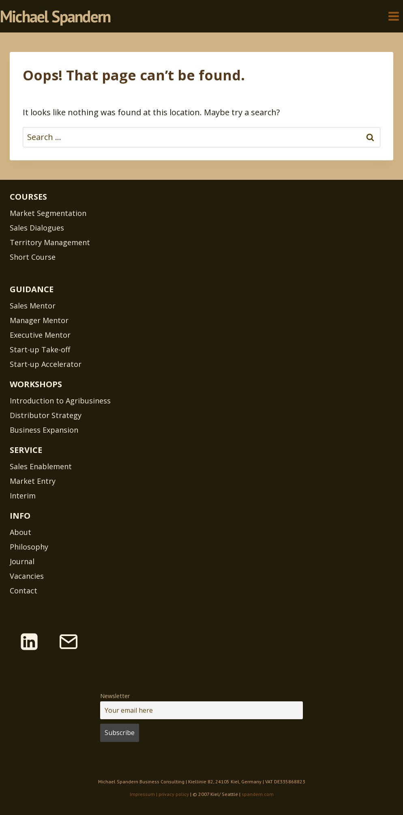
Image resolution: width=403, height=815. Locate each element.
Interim (23, 495)
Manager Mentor (39, 320)
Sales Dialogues (37, 228)
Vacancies (27, 576)
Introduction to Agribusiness (60, 400)
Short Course (33, 257)
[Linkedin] (29, 641)
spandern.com (258, 794)
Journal (22, 561)
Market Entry (33, 481)
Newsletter (115, 696)
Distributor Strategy (45, 415)
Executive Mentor (40, 335)
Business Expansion (44, 430)
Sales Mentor (33, 305)
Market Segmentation (48, 213)
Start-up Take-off (40, 349)
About (20, 532)
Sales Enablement (41, 466)
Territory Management (50, 242)
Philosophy (29, 547)
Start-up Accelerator (45, 364)
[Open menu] (393, 16)
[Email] (68, 641)
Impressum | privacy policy (159, 794)
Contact (23, 590)
